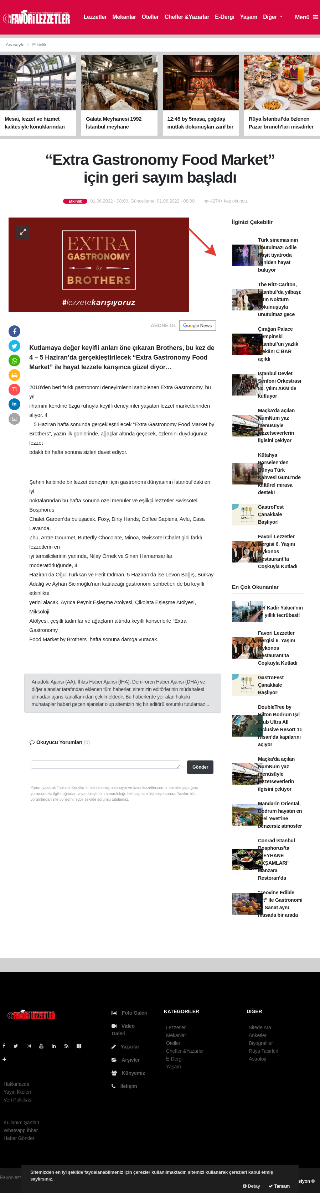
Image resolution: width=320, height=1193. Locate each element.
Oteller (150, 17)
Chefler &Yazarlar (187, 17)
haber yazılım (14, 1185)
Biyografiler (261, 1043)
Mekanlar (124, 17)
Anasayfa (16, 44)
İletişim (124, 1086)
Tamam (279, 1186)
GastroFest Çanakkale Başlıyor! (271, 514)
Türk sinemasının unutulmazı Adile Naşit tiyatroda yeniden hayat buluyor (278, 255)
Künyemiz (128, 1073)
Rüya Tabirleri (263, 1051)
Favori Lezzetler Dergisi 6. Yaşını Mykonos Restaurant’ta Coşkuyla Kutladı (278, 551)
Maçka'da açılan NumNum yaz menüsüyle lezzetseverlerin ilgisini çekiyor (276, 425)
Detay (251, 1186)
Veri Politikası (18, 1100)
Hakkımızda (16, 1084)
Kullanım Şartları (21, 1122)
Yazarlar (125, 1047)
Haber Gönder (19, 1138)
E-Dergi (224, 17)
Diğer (270, 17)
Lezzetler (95, 17)
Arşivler (126, 1060)
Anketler (258, 1035)
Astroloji (257, 1059)
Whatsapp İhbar (21, 1130)
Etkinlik (39, 44)
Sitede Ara (260, 1027)
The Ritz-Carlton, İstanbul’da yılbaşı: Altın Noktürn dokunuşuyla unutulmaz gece (279, 299)
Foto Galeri (129, 1013)
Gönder (200, 767)
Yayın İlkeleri (17, 1092)
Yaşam (248, 17)
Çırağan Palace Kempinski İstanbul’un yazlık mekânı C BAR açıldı (278, 344)
